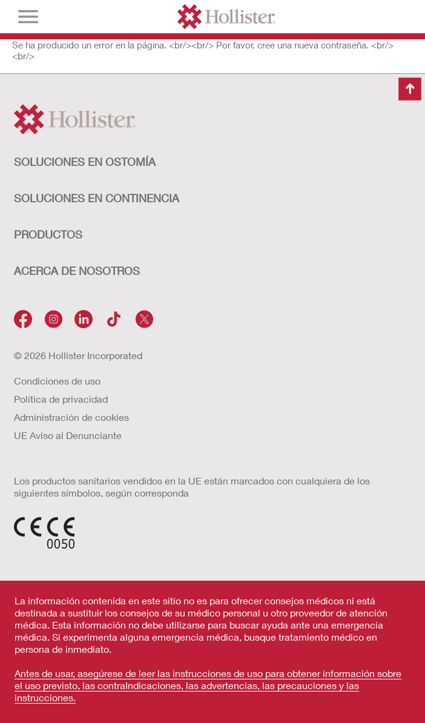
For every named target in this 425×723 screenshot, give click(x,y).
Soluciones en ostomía (85, 161)
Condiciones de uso (57, 380)
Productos (48, 234)
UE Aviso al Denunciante (68, 435)
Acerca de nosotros (77, 270)
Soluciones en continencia (96, 198)
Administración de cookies (71, 417)
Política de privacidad (61, 398)
